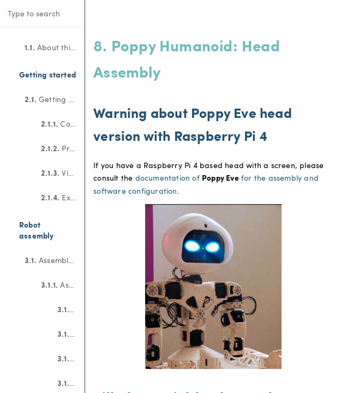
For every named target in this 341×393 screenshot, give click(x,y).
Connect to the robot (63, 123)
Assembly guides (55, 259)
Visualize (63, 172)
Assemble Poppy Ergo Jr (63, 284)
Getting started (55, 98)
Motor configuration (71, 358)
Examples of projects (63, 197)
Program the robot (63, 147)
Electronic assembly (71, 333)
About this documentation (55, 46)
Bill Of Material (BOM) (71, 308)
